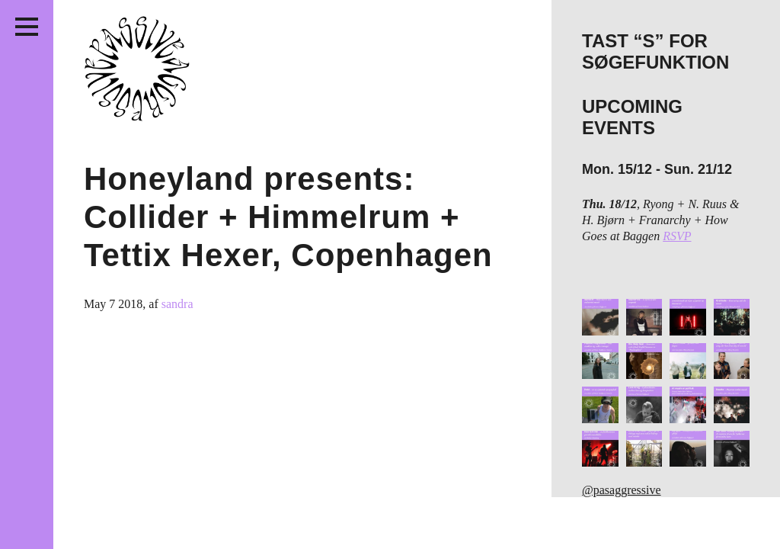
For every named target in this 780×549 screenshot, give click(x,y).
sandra (177, 303)
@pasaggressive (621, 489)
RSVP (677, 236)
